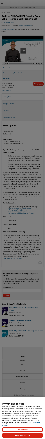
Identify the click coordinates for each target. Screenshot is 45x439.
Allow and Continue (22, 437)
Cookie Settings (22, 431)
